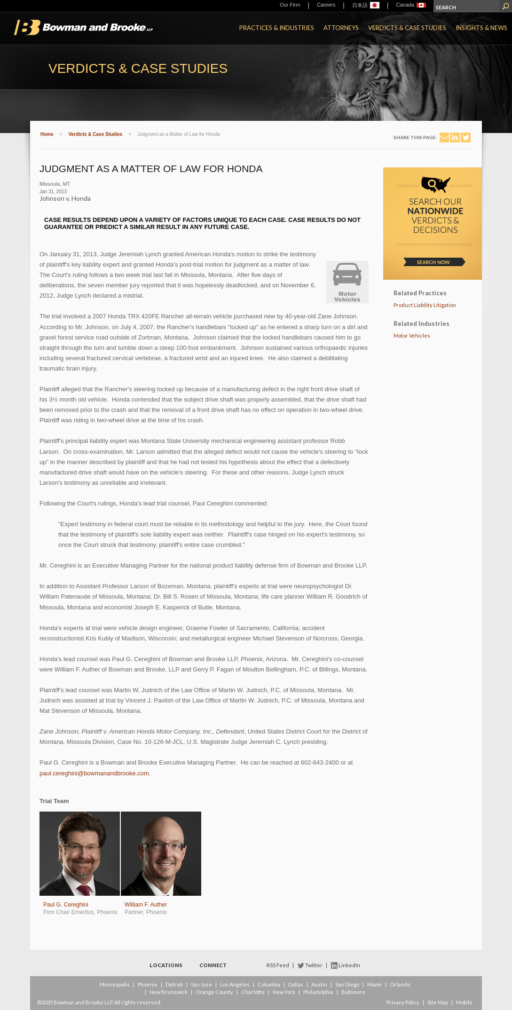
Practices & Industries (276, 28)
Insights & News (481, 28)
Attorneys (341, 28)
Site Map (437, 1002)
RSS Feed (278, 965)
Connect (213, 965)
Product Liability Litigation (425, 305)
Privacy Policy (402, 1002)
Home (47, 134)
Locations (166, 965)
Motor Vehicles (412, 335)
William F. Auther (146, 904)
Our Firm (290, 5)
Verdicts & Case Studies (407, 28)
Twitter (314, 965)
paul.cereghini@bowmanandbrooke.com (94, 773)
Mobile (464, 1002)
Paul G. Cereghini (65, 904)
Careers (326, 5)
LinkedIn (349, 965)
